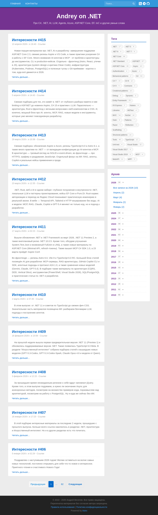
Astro (84, 510)
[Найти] (133, 3)
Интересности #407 (29, 412)
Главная (15, 3)
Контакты (31, 3)
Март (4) (117, 197)
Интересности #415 (29, 40)
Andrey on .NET (79, 16)
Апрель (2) (118, 192)
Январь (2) (118, 207)
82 (62, 484)
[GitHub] (148, 3)
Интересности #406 (29, 449)
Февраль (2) (119, 202)
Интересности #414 (29, 91)
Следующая (75, 484)
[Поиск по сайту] (117, 3)
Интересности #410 (29, 295)
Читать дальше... (21, 77)
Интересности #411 (29, 227)
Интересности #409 (29, 332)
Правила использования (63, 507)
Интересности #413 (29, 135)
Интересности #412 (29, 179)
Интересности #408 (29, 372)
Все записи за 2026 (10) (125, 187)
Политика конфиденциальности (91, 507)
